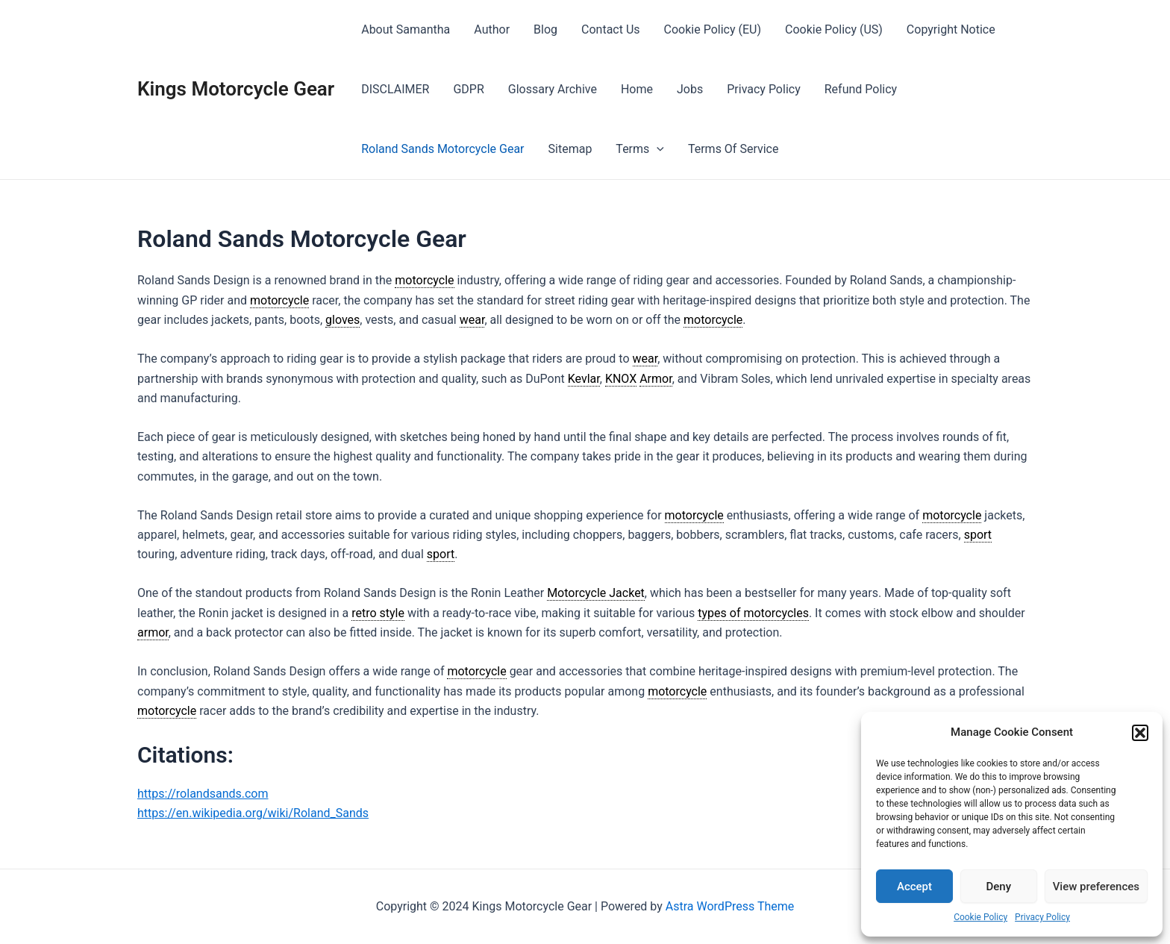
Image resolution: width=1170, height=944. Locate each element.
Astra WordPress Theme (730, 906)
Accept (914, 886)
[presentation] (656, 149)
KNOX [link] (620, 379)
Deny (999, 886)
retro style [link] (377, 613)
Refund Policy (861, 89)
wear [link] (472, 320)
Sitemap (570, 149)
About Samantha (405, 29)
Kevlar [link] (584, 379)
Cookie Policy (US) (834, 29)
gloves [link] (342, 320)
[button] (1140, 732)
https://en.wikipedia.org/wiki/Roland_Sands (253, 813)
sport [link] (978, 535)
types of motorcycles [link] (753, 613)
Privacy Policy (1042, 917)
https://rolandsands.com (203, 794)
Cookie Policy (980, 917)
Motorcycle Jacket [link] (596, 593)
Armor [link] (655, 379)
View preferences (1096, 886)
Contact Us (610, 29)
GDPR (468, 89)
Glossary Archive (552, 89)
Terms (640, 149)
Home (637, 89)
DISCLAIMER (395, 89)
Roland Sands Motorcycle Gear (442, 149)
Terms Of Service (733, 149)
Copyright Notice (951, 29)
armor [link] (153, 632)
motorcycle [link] (424, 280)
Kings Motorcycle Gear (235, 89)
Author (492, 29)
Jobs (690, 89)
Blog (545, 29)
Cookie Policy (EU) (712, 29)
